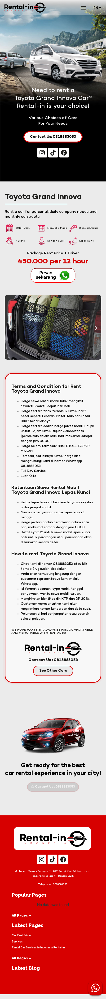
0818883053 (60, 889)
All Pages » (21, 920)
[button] (83, 7)
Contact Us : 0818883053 (53, 665)
